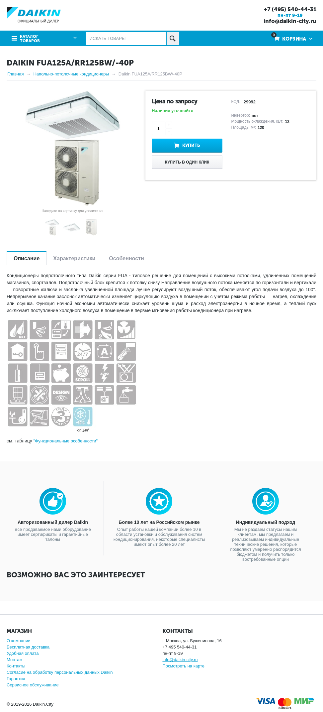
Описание (27, 258)
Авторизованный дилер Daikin (53, 522)
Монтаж (14, 659)
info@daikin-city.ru (290, 21)
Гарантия (16, 678)
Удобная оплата (23, 653)
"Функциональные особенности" (66, 440)
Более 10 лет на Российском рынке (159, 522)
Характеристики (74, 258)
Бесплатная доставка (28, 647)
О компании (19, 640)
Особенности (126, 258)
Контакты (16, 665)
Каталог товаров (30, 39)
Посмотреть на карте (183, 665)
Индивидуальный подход (265, 522)
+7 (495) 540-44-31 (290, 9)
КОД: (235, 101)
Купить (191, 145)
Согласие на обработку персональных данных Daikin (60, 672)
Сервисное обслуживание (33, 684)
